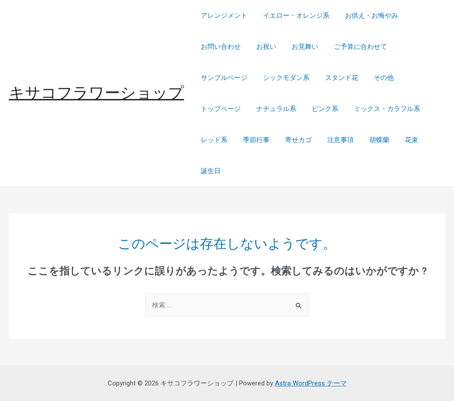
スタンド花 (335, 78)
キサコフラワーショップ (96, 93)
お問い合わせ (219, 47)
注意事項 (332, 140)
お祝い (263, 47)
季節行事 (252, 140)
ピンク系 (319, 109)
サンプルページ (223, 78)
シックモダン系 (282, 78)
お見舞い (299, 47)
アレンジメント (223, 16)
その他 (376, 78)
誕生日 (209, 171)
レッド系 (213, 140)
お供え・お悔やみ (365, 16)
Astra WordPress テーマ (311, 383)
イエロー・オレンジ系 (292, 16)
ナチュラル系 (273, 109)
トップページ (219, 109)
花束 (399, 140)
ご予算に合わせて (352, 47)
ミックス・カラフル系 (379, 109)
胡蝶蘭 (369, 140)
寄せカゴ (292, 140)
